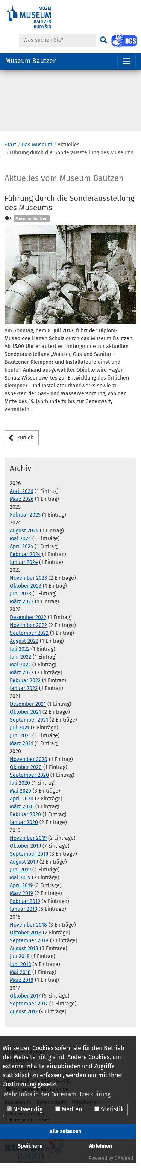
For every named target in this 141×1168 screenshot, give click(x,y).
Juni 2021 (20, 735)
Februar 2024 (25, 554)
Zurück (25, 437)
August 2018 (24, 948)
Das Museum (36, 145)
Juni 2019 (20, 870)
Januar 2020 (24, 822)
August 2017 (24, 1011)
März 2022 (21, 672)
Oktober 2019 (25, 846)
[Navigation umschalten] (126, 61)
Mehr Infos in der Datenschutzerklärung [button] (57, 1094)
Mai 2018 (20, 972)
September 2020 (29, 775)
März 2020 (22, 806)
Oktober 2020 (26, 767)
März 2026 (21, 499)
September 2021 (29, 720)
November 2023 (28, 578)
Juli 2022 (20, 649)
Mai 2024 (20, 538)
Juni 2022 (20, 657)
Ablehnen (100, 1146)
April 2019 (21, 885)
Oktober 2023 (25, 586)
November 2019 (28, 838)
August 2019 (24, 862)
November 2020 (28, 759)
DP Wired (123, 1158)
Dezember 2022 (28, 617)
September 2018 (29, 940)
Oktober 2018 (25, 933)
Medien (68, 1109)
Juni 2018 (20, 964)
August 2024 (24, 530)
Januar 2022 (24, 688)
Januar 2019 (23, 909)
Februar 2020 (25, 814)
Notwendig (24, 1109)
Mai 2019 (20, 877)
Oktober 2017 (25, 996)
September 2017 (29, 1004)
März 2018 (21, 980)
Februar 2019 (25, 901)
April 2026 (21, 491)
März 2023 (21, 601)
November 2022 (28, 625)
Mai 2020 (20, 791)
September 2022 (29, 633)
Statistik (109, 1109)
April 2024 (21, 546)
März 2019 (21, 893)
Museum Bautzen (31, 61)
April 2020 (21, 799)
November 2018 (28, 925)
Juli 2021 (19, 728)
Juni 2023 (20, 594)
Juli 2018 (20, 956)
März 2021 (21, 743)
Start (10, 145)
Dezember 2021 (28, 704)
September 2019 (29, 854)
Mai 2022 (20, 665)
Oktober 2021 (25, 712)
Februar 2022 (25, 680)
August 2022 (24, 641)
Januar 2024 (24, 562)
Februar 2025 (25, 515)
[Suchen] (103, 40)
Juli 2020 (20, 783)
